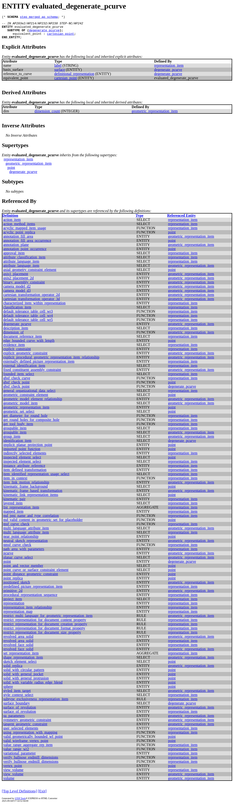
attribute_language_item (21, 265)
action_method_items (19, 228)
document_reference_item (22, 340)
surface (59, 74)
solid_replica (12, 670)
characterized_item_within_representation (34, 307)
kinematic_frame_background (25, 491)
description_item (15, 332)
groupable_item (14, 432)
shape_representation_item (23, 661)
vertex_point (12, 770)
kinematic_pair (14, 503)
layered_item (13, 507)
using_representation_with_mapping (30, 736)
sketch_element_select (20, 666)
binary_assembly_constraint (24, 286)
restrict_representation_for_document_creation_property (45, 628)
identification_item (17, 445)
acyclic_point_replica (19, 236)
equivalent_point (27, 37)
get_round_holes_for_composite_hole (31, 424)
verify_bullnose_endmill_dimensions (30, 766)
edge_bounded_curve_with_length (28, 345)
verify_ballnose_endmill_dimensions (30, 761)
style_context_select (18, 699)
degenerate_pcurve (44, 33)
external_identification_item (24, 370)
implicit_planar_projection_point (27, 449)
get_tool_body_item (18, 428)
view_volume (13, 774)
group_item (11, 441)
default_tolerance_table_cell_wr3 (28, 315)
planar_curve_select (18, 561)
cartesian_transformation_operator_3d (31, 303)
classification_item (17, 311)
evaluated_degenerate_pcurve (39, 29)
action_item (12, 224)
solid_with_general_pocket (23, 678)
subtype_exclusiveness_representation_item (35, 703)
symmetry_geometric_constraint (27, 724)
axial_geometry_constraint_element (29, 274)
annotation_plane (16, 249)
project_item (12, 603)
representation (13, 607)
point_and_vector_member (23, 570)
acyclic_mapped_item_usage (24, 232)
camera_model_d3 (17, 295)
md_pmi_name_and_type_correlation (31, 520)
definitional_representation (74, 78)
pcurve (8, 557)
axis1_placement (15, 278)
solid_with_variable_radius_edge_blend (32, 686)
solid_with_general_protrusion (26, 682)
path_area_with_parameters (23, 553)
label (58, 70)
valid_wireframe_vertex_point (25, 745)
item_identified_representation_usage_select (36, 478)
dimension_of (13, 336)
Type (139, 220)
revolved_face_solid (18, 649)
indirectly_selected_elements (24, 457)
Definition (10, 220)
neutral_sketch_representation (25, 545)
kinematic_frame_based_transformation (32, 495)
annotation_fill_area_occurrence (27, 245)
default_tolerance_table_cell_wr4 (28, 320)
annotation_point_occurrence (25, 253)
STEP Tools (20, 802)
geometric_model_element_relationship (32, 403)
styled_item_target (17, 695)
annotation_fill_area (18, 240)
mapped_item (13, 516)
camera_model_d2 (17, 290)
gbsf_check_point (16, 386)
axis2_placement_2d (18, 282)
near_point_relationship (20, 541)
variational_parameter (19, 757)
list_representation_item (21, 511)
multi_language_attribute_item (26, 532)
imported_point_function (21, 453)
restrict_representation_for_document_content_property (44, 624)
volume (8, 782)
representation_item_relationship (27, 611)
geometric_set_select (18, 416)
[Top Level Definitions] (19, 795)
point (11, 172)
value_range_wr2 (16, 753)
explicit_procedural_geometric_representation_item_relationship (51, 361)
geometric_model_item (20, 407)
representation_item (169, 70)
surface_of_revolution (19, 711)
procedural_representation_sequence (30, 599)
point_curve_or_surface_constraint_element (36, 574)
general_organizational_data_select (29, 395)
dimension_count (47, 115)
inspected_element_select (22, 461)
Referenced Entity (181, 220)
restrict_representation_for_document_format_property (44, 632)
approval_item (14, 257)
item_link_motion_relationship (26, 486)
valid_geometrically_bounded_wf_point (33, 741)
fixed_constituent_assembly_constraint (32, 374)
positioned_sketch (16, 586)
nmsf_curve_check (17, 549)
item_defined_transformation (25, 474)
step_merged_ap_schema (39, 17)
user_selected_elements (20, 732)
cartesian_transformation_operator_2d (31, 299)
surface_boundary (16, 707)
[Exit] (42, 795)
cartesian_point (60, 37)
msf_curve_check (16, 528)
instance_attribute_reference (24, 470)
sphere (8, 691)
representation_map (17, 616)
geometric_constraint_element (25, 399)
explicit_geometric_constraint (25, 357)
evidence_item (14, 349)
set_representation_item (21, 657)
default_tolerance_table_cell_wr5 (28, 324)
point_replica (13, 582)
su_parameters (14, 720)
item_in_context (15, 482)
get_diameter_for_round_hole (25, 420)
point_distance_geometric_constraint (30, 578)
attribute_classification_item (24, 261)
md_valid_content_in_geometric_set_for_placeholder (43, 524)
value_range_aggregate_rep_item (28, 749)
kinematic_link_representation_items (30, 499)
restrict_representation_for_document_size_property (42, 636)
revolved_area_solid (18, 641)
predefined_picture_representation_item (32, 591)
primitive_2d (12, 595)
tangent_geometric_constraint (25, 728)
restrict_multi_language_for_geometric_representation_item (48, 620)
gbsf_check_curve (16, 382)
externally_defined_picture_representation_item (38, 365)
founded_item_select (18, 378)
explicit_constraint (17, 353)
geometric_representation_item (155, 115)
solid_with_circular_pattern (23, 674)
